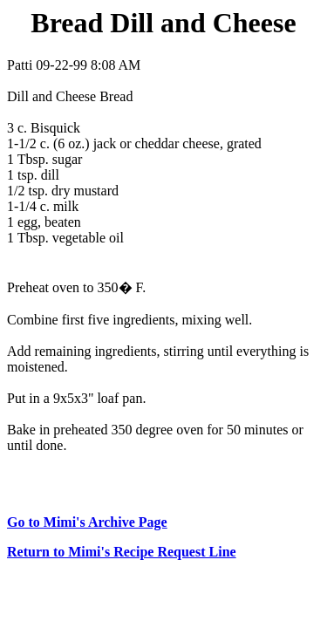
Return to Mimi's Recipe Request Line (121, 551)
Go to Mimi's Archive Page (87, 522)
